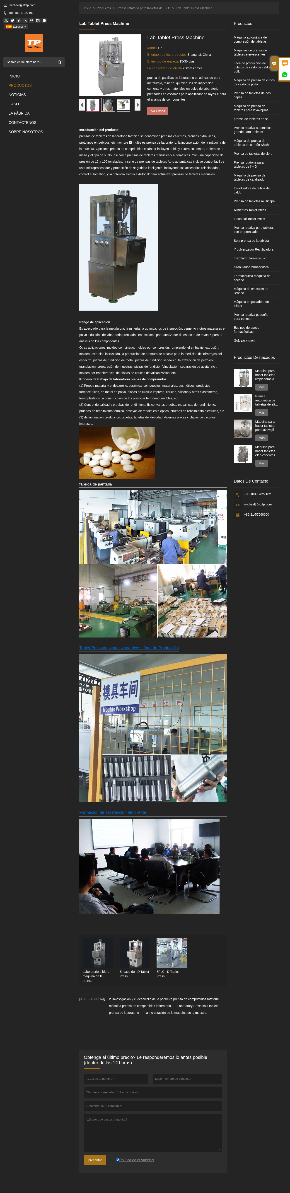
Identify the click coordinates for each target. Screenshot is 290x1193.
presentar (95, 1160)
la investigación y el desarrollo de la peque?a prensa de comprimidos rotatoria (164, 999)
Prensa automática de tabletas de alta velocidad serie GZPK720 (266, 400)
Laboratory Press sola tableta (198, 1006)
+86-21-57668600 (256, 514)
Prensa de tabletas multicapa (254, 201)
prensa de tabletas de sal (251, 119)
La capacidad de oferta (165, 68)
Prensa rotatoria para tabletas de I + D (143, 8)
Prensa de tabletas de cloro (253, 153)
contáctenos (22, 123)
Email (158, 111)
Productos (20, 85)
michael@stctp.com (22, 5)
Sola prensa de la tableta (251, 240)
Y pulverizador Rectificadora (253, 249)
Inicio (14, 76)
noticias (17, 95)
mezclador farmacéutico (251, 258)
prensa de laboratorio (124, 1012)
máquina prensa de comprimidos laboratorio (140, 1006)
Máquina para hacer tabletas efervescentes (265, 451)
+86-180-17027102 (21, 12)
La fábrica (19, 113)
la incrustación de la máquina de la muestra (176, 1012)
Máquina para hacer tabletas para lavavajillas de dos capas (266, 426)
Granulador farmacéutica (251, 267)
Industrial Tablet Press (249, 219)
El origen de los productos (167, 54)
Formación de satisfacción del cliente (112, 812)
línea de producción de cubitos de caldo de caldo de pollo (254, 67)
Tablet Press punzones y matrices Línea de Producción (129, 648)
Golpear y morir (245, 340)
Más (262, 387)
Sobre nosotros (26, 132)
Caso (14, 104)
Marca (152, 48)
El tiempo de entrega (163, 61)
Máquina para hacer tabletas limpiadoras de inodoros (265, 375)
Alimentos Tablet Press (250, 210)
